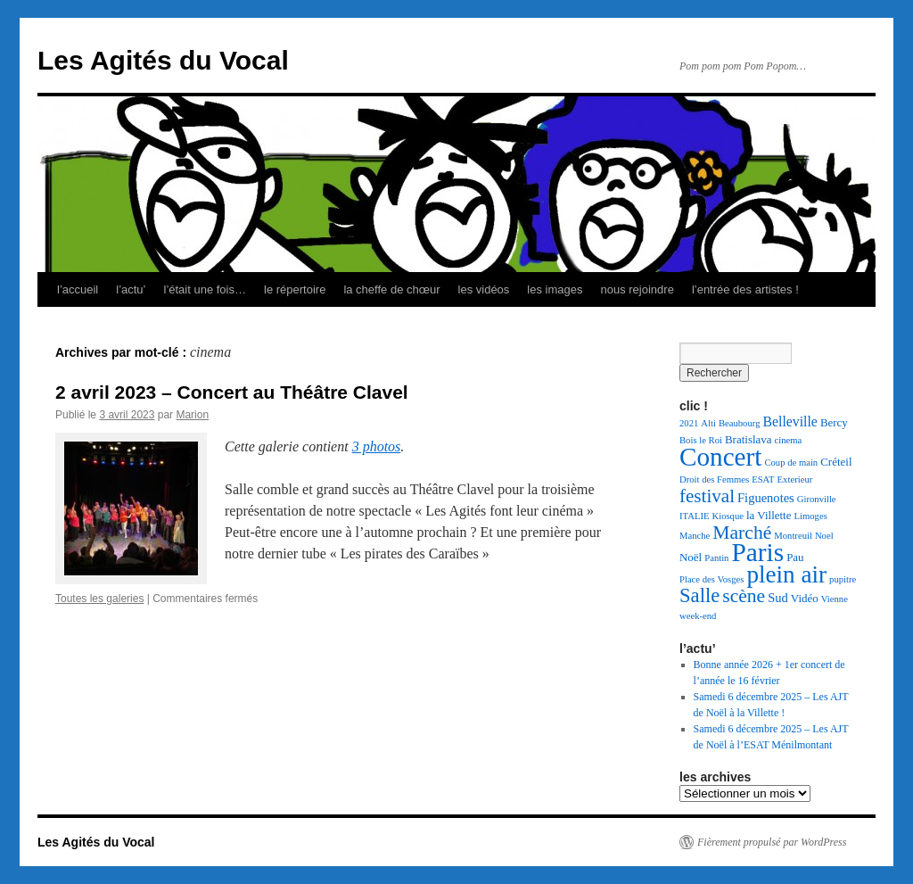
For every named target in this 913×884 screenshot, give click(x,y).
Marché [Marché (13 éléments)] (741, 532)
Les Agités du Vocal (163, 60)
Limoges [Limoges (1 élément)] (810, 516)
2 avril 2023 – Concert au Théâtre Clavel (231, 392)
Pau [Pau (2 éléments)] (794, 557)
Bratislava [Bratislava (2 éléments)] (748, 439)
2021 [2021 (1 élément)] (688, 423)
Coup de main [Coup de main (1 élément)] (791, 462)
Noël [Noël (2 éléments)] (690, 557)
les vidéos (484, 289)
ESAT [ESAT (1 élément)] (763, 479)
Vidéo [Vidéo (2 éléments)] (804, 598)
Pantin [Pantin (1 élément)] (716, 558)
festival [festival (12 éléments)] (707, 496)
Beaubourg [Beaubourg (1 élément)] (740, 423)
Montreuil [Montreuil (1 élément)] (793, 536)
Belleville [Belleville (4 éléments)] (789, 421)
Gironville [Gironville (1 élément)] (816, 499)
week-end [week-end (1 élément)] (697, 616)
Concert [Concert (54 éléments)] (720, 456)
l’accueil (77, 289)
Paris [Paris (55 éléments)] (757, 552)
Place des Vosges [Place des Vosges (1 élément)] (711, 579)
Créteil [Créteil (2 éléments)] (835, 461)
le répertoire (294, 289)
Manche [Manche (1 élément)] (694, 536)
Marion (192, 415)
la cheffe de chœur (391, 289)
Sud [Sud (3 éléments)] (778, 598)
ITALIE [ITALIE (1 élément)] (694, 516)
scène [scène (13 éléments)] (743, 596)
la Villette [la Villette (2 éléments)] (768, 515)
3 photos (376, 446)
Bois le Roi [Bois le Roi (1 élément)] (700, 440)
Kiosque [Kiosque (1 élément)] (727, 516)
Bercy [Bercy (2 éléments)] (834, 422)
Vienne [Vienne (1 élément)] (834, 599)
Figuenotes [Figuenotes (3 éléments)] (765, 498)
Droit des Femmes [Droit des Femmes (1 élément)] (714, 479)
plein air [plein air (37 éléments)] (786, 574)
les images (554, 289)
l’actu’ (130, 289)
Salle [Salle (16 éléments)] (699, 595)
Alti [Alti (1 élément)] (708, 423)
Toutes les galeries (99, 598)
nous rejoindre (636, 289)
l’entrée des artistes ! (745, 289)
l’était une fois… (205, 289)
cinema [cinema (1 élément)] (788, 440)
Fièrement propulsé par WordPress (771, 842)
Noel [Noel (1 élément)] (824, 536)
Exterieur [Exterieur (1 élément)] (795, 479)
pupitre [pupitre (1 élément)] (842, 579)
